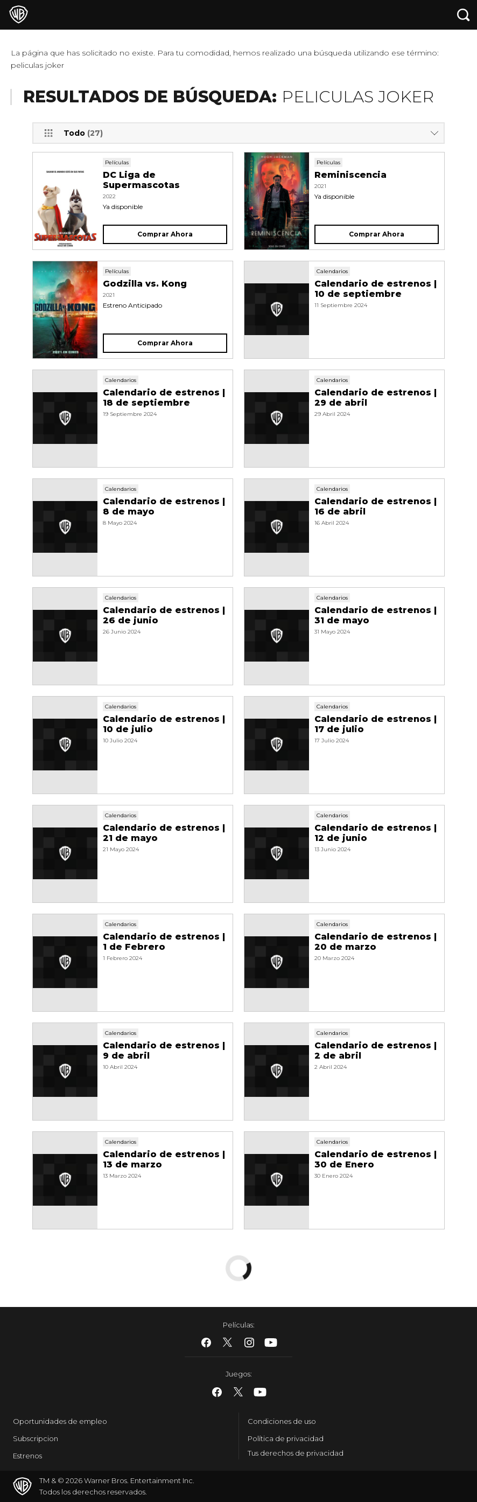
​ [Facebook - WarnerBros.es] (206, 1342)
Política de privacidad (286, 1438)
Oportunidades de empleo (60, 1421)
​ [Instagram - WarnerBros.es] (249, 1342)
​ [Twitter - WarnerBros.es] (227, 1342)
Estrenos (27, 1455)
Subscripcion (35, 1438)
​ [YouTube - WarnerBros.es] (270, 1342)
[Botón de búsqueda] (463, 15)
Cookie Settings (275, 1455)
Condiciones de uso (282, 1421)
